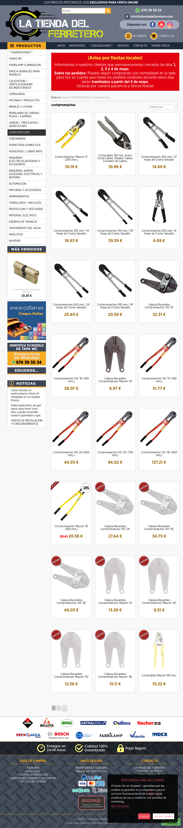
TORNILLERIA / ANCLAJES (25, 202)
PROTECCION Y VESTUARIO (26, 209)
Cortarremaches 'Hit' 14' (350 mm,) (159, 380)
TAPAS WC (15, 58)
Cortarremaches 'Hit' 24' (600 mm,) (71, 454)
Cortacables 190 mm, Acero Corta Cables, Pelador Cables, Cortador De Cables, (115, 158)
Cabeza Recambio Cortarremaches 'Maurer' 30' (71, 675)
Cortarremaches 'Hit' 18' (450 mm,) (71, 380)
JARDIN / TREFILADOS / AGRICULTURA (24, 124)
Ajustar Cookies (163, 816)
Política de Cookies (33, 781)
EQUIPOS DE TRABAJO (23, 221)
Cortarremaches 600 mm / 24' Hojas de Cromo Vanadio (71, 306)
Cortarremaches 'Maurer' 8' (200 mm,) (71, 158)
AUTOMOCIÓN (17, 183)
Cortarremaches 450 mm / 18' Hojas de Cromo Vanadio (115, 306)
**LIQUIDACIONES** (101, 45)
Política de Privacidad (33, 774)
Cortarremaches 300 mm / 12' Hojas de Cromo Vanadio (159, 158)
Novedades (77, 45)
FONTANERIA (17, 138)
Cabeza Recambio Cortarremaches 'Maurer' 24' (159, 601)
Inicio (61, 45)
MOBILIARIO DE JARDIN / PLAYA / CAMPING (24, 115)
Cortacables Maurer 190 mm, (159, 675)
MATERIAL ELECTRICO (22, 215)
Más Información (120, 806)
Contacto (140, 45)
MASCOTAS (16, 234)
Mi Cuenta (140, 36)
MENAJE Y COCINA (20, 106)
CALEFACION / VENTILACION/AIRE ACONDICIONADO (21, 84)
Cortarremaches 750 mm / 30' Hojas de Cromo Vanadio (115, 232)
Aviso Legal (33, 771)
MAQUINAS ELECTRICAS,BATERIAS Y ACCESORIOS (24, 161)
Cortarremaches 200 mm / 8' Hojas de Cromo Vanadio (159, 232)
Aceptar (144, 816)
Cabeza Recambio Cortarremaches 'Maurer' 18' (115, 380)
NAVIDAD (15, 240)
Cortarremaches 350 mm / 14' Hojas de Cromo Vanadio (71, 232)
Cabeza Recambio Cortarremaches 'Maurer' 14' (115, 601)
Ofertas (123, 45)
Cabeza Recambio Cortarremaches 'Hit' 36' (71, 601)
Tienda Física (160, 45)
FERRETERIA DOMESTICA (25, 145)
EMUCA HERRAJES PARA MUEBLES (24, 73)
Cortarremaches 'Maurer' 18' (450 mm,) (71, 528)
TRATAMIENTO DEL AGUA (25, 228)
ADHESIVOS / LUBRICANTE (25, 151)
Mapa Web (32, 768)
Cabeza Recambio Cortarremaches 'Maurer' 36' (115, 675)
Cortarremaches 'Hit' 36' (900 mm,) (159, 454)
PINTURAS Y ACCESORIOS (25, 190)
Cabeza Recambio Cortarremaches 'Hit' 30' (159, 528)
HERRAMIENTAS (19, 196)
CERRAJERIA (17, 94)
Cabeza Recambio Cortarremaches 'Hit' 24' (115, 528)
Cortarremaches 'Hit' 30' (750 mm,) (115, 454)
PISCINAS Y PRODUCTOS (24, 100)
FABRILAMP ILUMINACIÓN (25, 65)
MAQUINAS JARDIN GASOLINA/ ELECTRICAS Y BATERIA (25, 174)
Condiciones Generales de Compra (33, 778)
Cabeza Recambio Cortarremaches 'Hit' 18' (159, 306)
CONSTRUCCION (19, 132)
